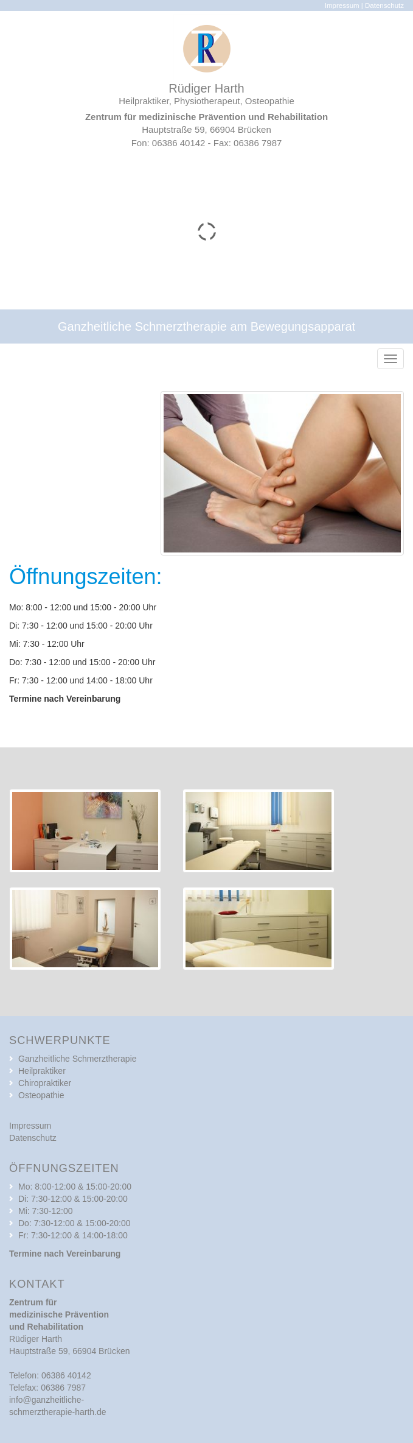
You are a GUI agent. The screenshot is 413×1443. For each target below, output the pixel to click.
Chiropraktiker (44, 1083)
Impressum (342, 5)
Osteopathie (41, 1095)
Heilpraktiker (42, 1071)
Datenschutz (384, 5)
